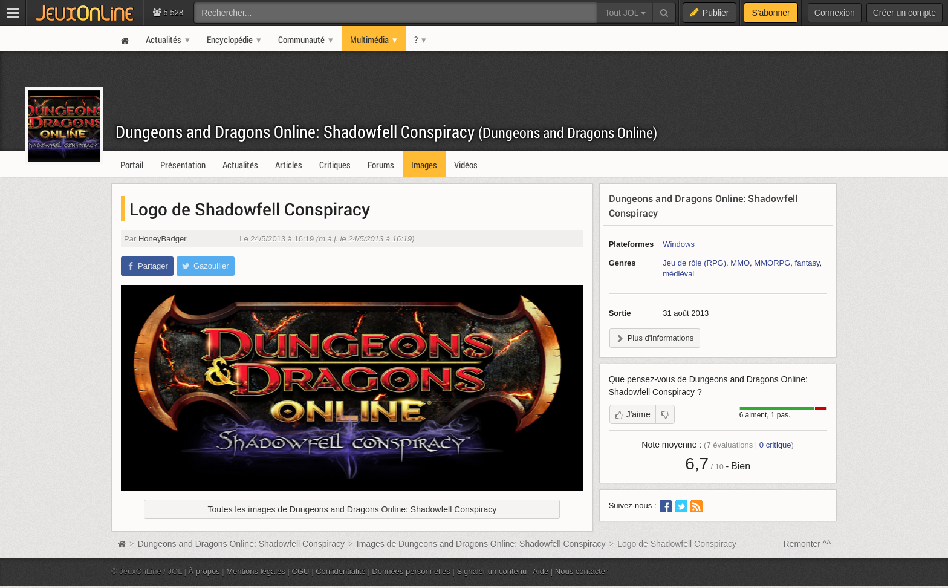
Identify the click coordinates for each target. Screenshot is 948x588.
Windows (679, 244)
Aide (540, 571)
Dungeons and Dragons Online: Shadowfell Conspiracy (386, 131)
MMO (740, 262)
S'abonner (771, 13)
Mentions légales (255, 571)
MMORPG (772, 262)
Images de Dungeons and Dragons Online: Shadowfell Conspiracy (481, 544)
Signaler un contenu (491, 571)
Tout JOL (625, 13)
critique (775, 444)
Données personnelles (411, 571)
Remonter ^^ (807, 544)
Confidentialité (341, 571)
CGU (301, 571)
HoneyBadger (162, 238)
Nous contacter (581, 571)
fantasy (807, 262)
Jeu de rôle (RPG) (694, 262)
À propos (204, 571)
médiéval (678, 273)
